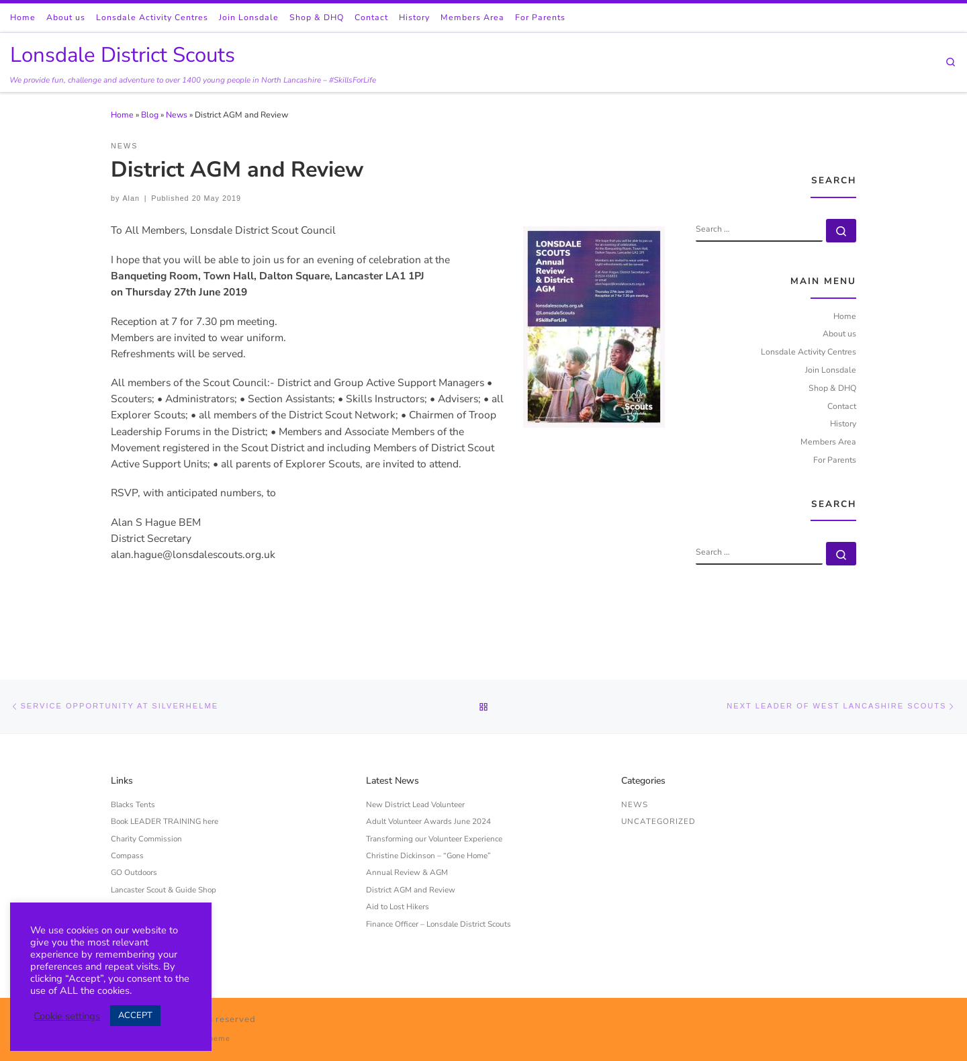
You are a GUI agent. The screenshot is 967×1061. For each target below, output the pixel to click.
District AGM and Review (410, 889)
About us (839, 333)
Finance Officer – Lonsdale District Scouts (438, 924)
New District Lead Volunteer (415, 804)
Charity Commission (146, 838)
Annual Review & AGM (407, 872)
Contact (841, 406)
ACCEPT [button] (135, 1015)
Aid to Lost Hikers (397, 906)
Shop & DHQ (832, 388)
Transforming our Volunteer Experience (434, 838)
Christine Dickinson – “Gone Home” (428, 855)
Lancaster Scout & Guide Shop (163, 889)
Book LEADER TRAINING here (164, 821)
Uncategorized (658, 821)
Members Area (828, 441)
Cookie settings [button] (67, 1016)
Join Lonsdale (830, 370)
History (843, 423)
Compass (127, 855)
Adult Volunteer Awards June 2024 (428, 821)
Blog (149, 114)
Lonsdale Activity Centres (808, 352)
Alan (131, 198)
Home (122, 114)
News (176, 114)
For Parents (834, 460)
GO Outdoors (134, 872)
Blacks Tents (133, 804)
